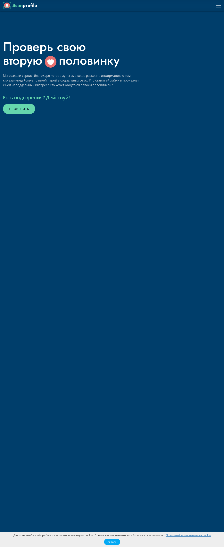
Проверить (19, 109)
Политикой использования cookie (188, 535)
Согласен (112, 542)
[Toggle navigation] (218, 5)
